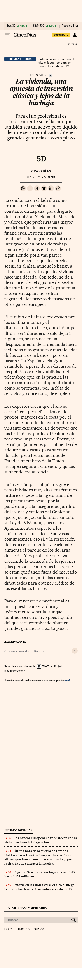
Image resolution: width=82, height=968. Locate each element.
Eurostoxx (23, 929)
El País (72, 44)
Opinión (9, 651)
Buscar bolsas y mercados (25, 908)
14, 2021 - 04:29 (41, 177)
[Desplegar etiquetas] (75, 651)
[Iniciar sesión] (75, 35)
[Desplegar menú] (7, 34)
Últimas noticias (18, 830)
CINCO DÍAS (41, 171)
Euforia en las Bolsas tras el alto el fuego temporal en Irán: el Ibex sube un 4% (56, 62)
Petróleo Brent (71, 25)
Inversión (24, 651)
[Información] (50, 75)
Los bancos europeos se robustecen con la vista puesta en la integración (40, 840)
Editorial (37, 75)
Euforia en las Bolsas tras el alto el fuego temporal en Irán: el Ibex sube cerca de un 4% (39, 887)
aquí (67, 680)
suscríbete (61, 34)
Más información (14, 670)
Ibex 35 (11, 25)
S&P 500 (38, 25)
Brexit (38, 651)
